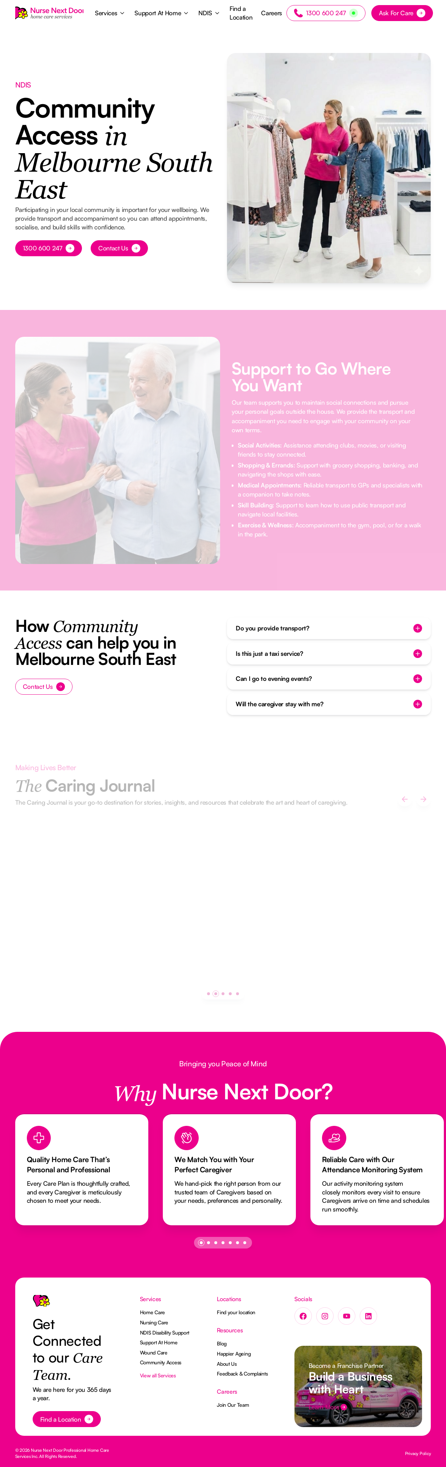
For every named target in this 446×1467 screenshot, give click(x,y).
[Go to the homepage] (41, 1303)
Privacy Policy (418, 1453)
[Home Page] (49, 13)
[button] (110, 13)
